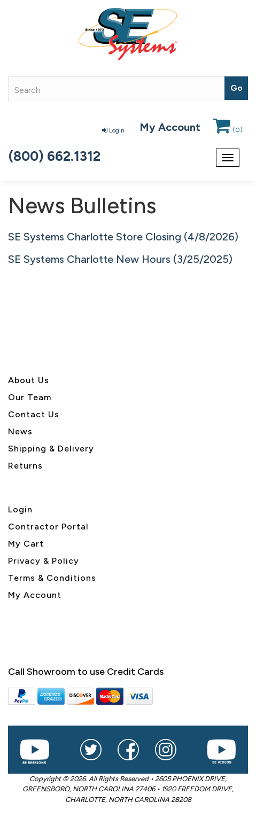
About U (26, 380)
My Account (169, 127)
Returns (25, 466)
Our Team (29, 397)
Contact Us (33, 414)
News (20, 431)
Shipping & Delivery (51, 448)
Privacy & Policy (43, 561)
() (228, 130)
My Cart (26, 544)
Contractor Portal (48, 526)
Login (113, 130)
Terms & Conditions (52, 578)
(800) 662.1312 (54, 156)
